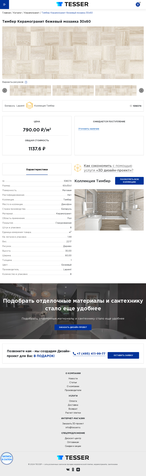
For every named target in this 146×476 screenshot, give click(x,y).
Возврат (73, 409)
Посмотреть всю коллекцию (129, 180)
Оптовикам (73, 442)
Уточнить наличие (88, 129)
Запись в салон (7, 458)
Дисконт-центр (73, 438)
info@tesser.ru (73, 427)
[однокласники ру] (73, 470)
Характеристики (37, 169)
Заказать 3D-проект (73, 423)
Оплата (73, 401)
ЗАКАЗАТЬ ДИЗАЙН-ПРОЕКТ (73, 327)
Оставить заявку (123, 355)
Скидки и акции (73, 446)
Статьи (73, 382)
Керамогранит (31, 13)
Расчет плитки (73, 413)
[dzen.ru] (78, 470)
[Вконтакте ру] (68, 470)
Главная (6, 13)
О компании (73, 386)
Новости (73, 378)
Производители (73, 390)
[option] (73, 52)
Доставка (73, 405)
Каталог (17, 13)
